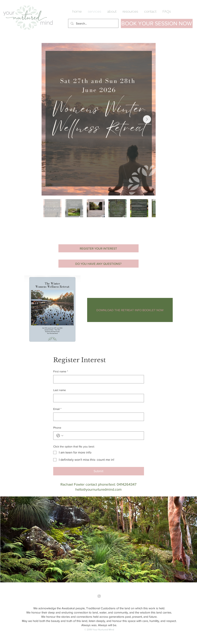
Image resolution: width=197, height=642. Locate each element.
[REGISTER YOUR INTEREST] (98, 248)
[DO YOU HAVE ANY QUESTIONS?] (98, 264)
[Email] (97, 417)
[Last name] (97, 398)
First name (60, 372)
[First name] (97, 379)
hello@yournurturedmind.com (98, 489)
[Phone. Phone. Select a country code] (60, 435)
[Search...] (93, 23)
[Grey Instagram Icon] (99, 596)
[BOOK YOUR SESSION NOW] (157, 23)
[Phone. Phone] (102, 436)
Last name (59, 390)
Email (57, 409)
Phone (57, 427)
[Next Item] (147, 119)
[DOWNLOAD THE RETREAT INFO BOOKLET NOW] (130, 310)
